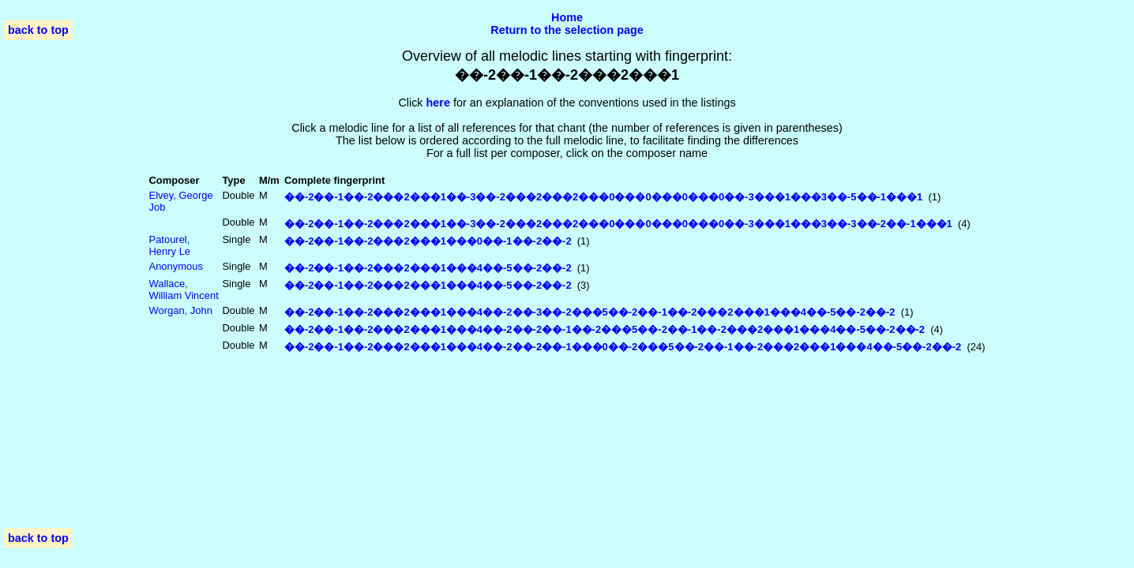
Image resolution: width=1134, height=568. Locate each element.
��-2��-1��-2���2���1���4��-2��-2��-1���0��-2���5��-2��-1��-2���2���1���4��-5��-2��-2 (622, 347)
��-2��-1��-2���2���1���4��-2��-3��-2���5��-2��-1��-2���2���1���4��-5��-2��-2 (590, 312)
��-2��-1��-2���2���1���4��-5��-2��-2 (428, 268)
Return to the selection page (567, 30)
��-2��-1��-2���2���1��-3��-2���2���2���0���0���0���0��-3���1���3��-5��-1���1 (603, 197)
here (438, 102)
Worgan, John (180, 310)
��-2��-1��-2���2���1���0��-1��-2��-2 (428, 241)
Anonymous (176, 266)
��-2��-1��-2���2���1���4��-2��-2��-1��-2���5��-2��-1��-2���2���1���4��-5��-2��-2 (604, 329)
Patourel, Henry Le (170, 245)
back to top (38, 30)
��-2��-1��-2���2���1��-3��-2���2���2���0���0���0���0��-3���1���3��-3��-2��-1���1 (618, 224)
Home (567, 17)
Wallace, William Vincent (184, 289)
